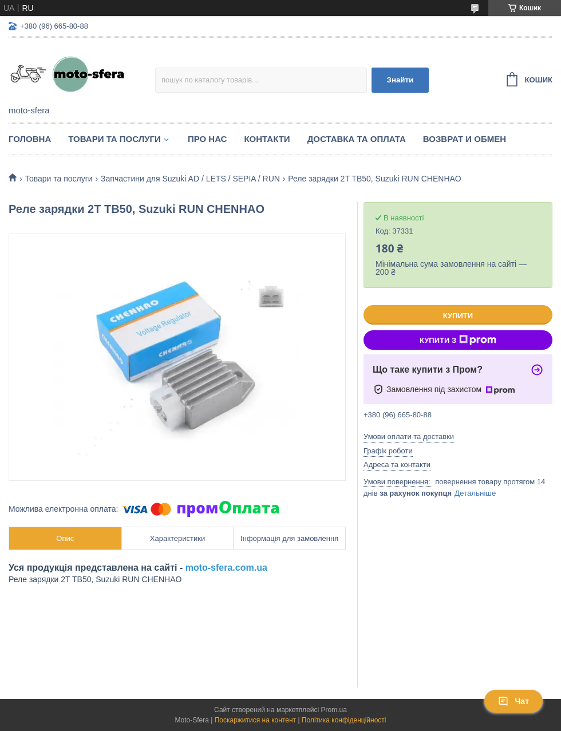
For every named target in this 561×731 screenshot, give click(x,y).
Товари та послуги (114, 139)
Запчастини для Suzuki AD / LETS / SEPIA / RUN (190, 178)
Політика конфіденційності (344, 720)
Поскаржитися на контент (255, 720)
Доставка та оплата (356, 139)
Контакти (267, 139)
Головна (30, 139)
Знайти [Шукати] (400, 80)
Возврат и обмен (464, 139)
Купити (458, 315)
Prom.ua (334, 710)
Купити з (458, 340)
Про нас (207, 139)
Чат (513, 701)
